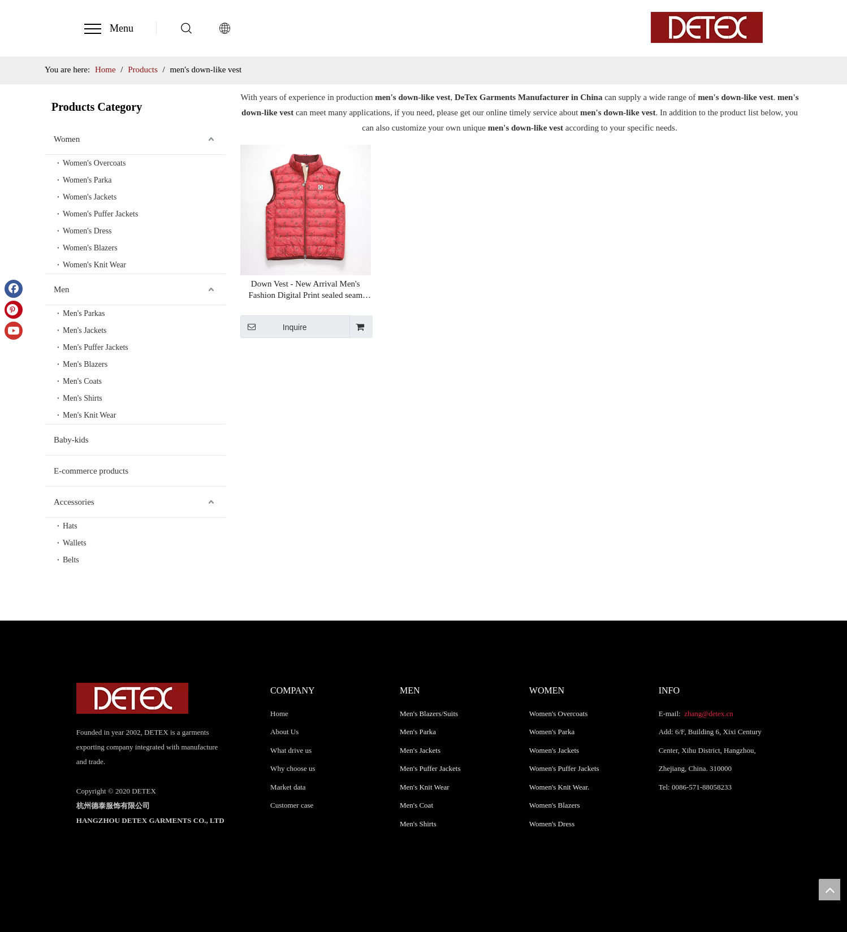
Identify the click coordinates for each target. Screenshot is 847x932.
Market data (287, 787)
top (829, 889)
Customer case (291, 805)
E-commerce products (91, 470)
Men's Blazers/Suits (429, 713)
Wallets (75, 543)
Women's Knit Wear (94, 265)
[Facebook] (14, 289)
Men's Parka (418, 731)
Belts (71, 560)
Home (279, 713)
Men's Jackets (85, 330)
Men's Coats (82, 381)
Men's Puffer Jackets (95, 347)
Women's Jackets (89, 197)
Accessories (74, 501)
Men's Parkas (84, 313)
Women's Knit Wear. (559, 787)
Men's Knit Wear (89, 415)
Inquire (273, 326)
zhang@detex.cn (707, 713)
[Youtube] (14, 331)
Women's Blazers (90, 248)
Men (62, 289)
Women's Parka (87, 180)
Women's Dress (87, 231)
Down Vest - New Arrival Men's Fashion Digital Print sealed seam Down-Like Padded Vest (305, 290)
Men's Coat (416, 805)
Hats (70, 526)
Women (67, 139)
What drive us (291, 750)
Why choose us (292, 768)
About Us (284, 731)
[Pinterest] (14, 310)
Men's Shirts (82, 398)
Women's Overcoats (94, 163)
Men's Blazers (85, 364)
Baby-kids (71, 439)
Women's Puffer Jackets (100, 214)
